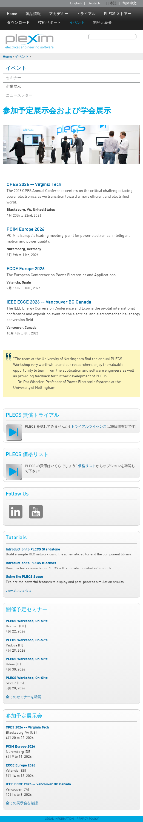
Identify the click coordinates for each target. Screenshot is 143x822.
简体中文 (129, 3)
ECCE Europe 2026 (26, 269)
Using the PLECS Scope (24, 577)
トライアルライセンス (89, 427)
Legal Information (59, 819)
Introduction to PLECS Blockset (31, 563)
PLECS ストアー (117, 14)
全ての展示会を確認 (22, 803)
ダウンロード (18, 23)
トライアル (86, 14)
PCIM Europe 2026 (25, 229)
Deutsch (93, 3)
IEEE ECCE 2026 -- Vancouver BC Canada (49, 302)
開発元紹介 (102, 23)
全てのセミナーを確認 (23, 697)
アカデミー (58, 14)
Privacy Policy (87, 819)
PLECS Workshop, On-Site (27, 621)
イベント (77, 23)
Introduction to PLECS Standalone (33, 549)
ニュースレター (19, 95)
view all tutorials (18, 591)
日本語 (111, 3)
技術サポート (49, 23)
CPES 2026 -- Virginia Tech (34, 184)
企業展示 (13, 87)
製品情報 (33, 14)
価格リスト (87, 466)
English (76, 3)
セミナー (13, 78)
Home (12, 14)
